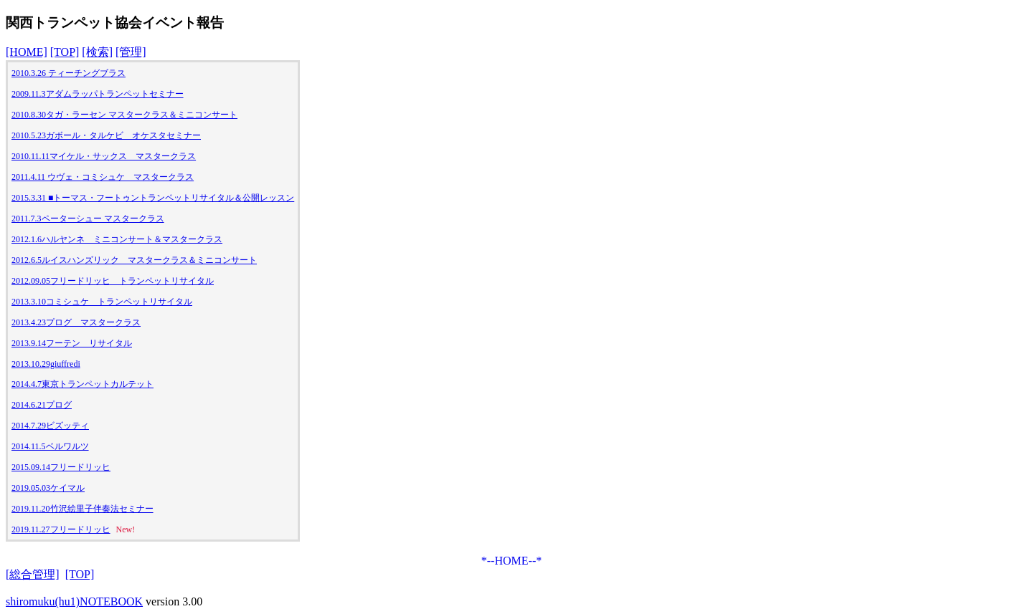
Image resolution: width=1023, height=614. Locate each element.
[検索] (97, 52)
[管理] (131, 52)
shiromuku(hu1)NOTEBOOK (74, 601)
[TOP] (65, 52)
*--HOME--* (511, 561)
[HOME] (26, 52)
